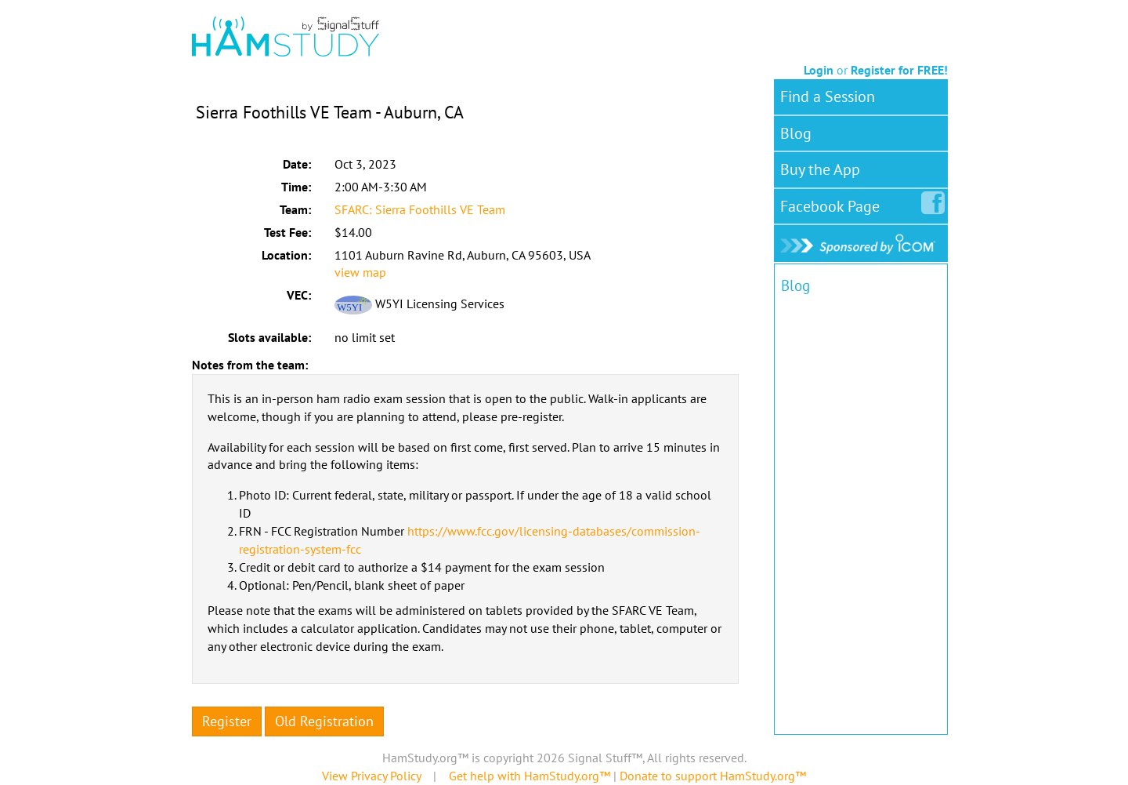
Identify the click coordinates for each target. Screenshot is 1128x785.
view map (360, 272)
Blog (796, 133)
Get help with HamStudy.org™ (529, 775)
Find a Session (827, 96)
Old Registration (324, 721)
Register (226, 721)
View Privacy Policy (371, 775)
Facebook (833, 203)
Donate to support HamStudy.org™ (713, 775)
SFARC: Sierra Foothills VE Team (419, 209)
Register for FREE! (899, 70)
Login (818, 70)
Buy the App (820, 169)
